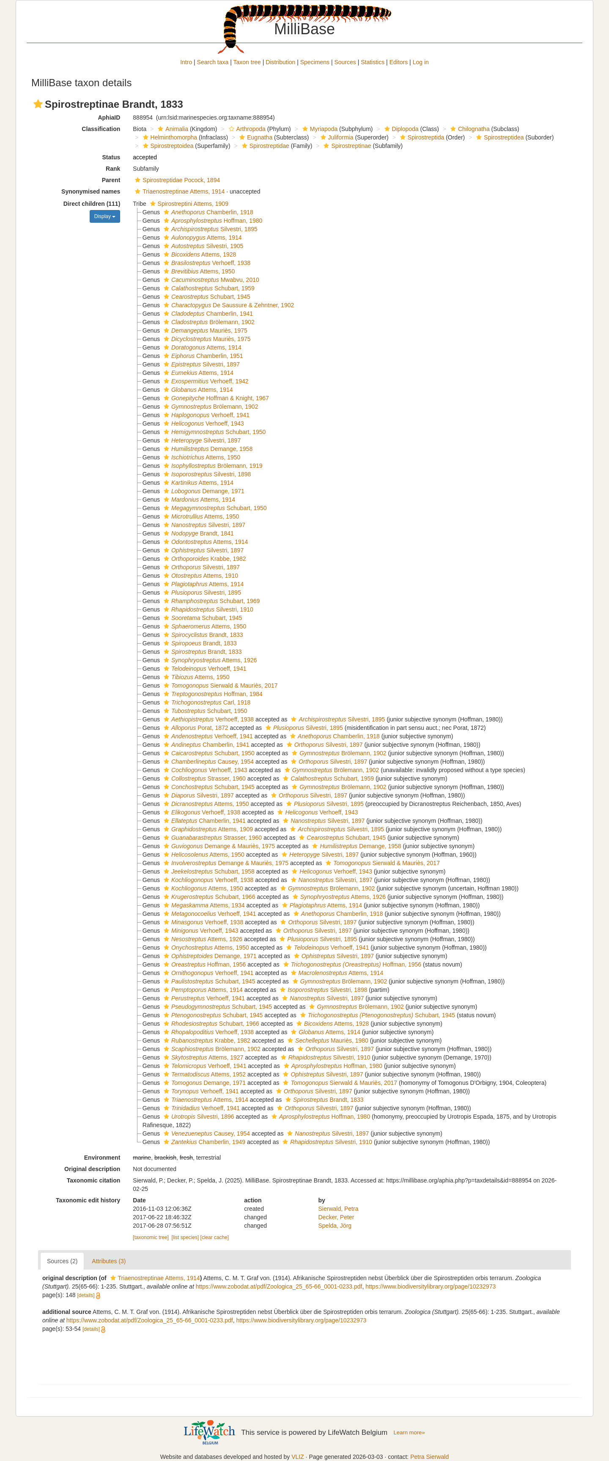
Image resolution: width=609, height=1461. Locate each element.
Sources (345, 62)
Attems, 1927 (202, 1057)
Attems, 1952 (204, 1074)
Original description (92, 1169)
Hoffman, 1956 (204, 964)
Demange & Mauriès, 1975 (218, 846)
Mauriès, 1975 (204, 330)
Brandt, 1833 (202, 634)
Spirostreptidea (499, 137)
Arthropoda (246, 129)
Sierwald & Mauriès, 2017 (220, 685)
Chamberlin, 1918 (207, 212)
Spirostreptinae (346, 145)
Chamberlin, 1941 (207, 313)
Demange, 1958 (207, 448)
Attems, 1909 (207, 829)
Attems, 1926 (209, 660)
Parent (111, 180)
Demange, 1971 (203, 491)
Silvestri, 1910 (207, 609)
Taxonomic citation (94, 1180)
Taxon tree (247, 62)
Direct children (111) (92, 203)
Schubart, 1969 (211, 601)
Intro (186, 62)
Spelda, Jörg (335, 1225)
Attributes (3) (109, 1261)
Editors (399, 62)
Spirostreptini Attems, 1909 (188, 203)
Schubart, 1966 (208, 896)
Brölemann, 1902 (208, 322)
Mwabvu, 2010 (210, 279)
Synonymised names (90, 191)
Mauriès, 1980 (326, 1040)
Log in (421, 62)
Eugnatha (254, 137)
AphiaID (109, 117)
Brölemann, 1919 (212, 465)
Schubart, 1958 (208, 871)
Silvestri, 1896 (198, 1116)
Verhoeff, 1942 (205, 381)
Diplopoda (400, 129)
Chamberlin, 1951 (202, 355)
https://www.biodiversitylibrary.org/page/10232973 (430, 1286)
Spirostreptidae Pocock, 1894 (176, 180)
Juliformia (336, 137)
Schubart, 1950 (214, 432)
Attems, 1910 (200, 575)
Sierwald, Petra (338, 1208)
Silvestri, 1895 (210, 229)
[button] (38, 104)
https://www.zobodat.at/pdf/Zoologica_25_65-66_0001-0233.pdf (279, 1286)
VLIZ (297, 1456)
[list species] (185, 1237)
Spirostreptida (421, 137)
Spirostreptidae (264, 145)
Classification (101, 129)
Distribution (280, 62)
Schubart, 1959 (208, 288)
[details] (86, 1295)
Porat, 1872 (195, 727)
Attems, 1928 (199, 254)
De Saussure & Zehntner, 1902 (228, 305)
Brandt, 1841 (198, 533)
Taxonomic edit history (88, 1200)
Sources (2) (62, 1261)
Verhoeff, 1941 (206, 415)
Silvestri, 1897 (201, 364)
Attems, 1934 (203, 905)
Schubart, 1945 (206, 296)
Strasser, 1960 (204, 778)
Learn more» (409, 1432)
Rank (113, 168)
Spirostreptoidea (167, 145)
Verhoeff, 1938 (206, 262)
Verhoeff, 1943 (203, 423)
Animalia (172, 129)
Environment (102, 1157)
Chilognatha (469, 129)
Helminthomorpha (169, 137)
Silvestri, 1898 (206, 474)
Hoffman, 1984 (212, 694)
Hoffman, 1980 (212, 220)
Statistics (372, 62)
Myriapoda (318, 129)
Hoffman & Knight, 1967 (215, 398)
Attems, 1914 (202, 237)
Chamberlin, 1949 (203, 1142)
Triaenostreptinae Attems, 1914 (179, 191)
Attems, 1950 (198, 271)
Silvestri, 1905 (202, 246)
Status (111, 157)
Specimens (314, 62)
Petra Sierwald (429, 1456)
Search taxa (213, 62)
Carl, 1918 (206, 702)
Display (105, 216)
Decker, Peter (336, 1217)
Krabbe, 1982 (204, 558)
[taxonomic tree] (151, 1237)
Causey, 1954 (208, 761)
